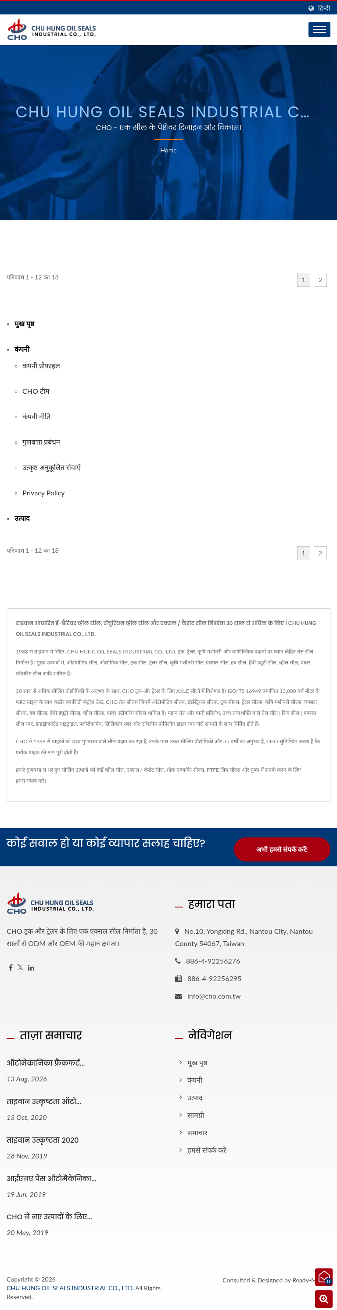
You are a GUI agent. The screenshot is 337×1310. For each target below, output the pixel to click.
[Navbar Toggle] (319, 29)
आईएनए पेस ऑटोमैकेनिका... (52, 1179)
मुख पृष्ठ (24, 323)
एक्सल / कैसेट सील (145, 769)
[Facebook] (11, 968)
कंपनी (21, 349)
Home (168, 150)
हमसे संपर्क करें (30, 780)
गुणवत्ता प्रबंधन (41, 442)
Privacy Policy (43, 492)
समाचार (197, 1132)
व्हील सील (114, 769)
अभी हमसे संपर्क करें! (282, 850)
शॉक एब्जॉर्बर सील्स (185, 769)
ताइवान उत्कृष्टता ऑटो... (44, 1102)
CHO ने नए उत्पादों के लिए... (49, 1217)
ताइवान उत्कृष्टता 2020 (43, 1140)
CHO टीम (36, 391)
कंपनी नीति (36, 416)
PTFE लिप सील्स (223, 769)
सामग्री (195, 1115)
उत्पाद (22, 518)
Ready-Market (311, 1280)
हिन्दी (324, 8)
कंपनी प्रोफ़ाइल (41, 365)
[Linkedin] (31, 968)
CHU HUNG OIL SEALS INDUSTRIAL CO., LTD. (70, 1288)
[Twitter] (20, 968)
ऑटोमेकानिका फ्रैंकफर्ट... (46, 1063)
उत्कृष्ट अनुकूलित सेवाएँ (51, 467)
